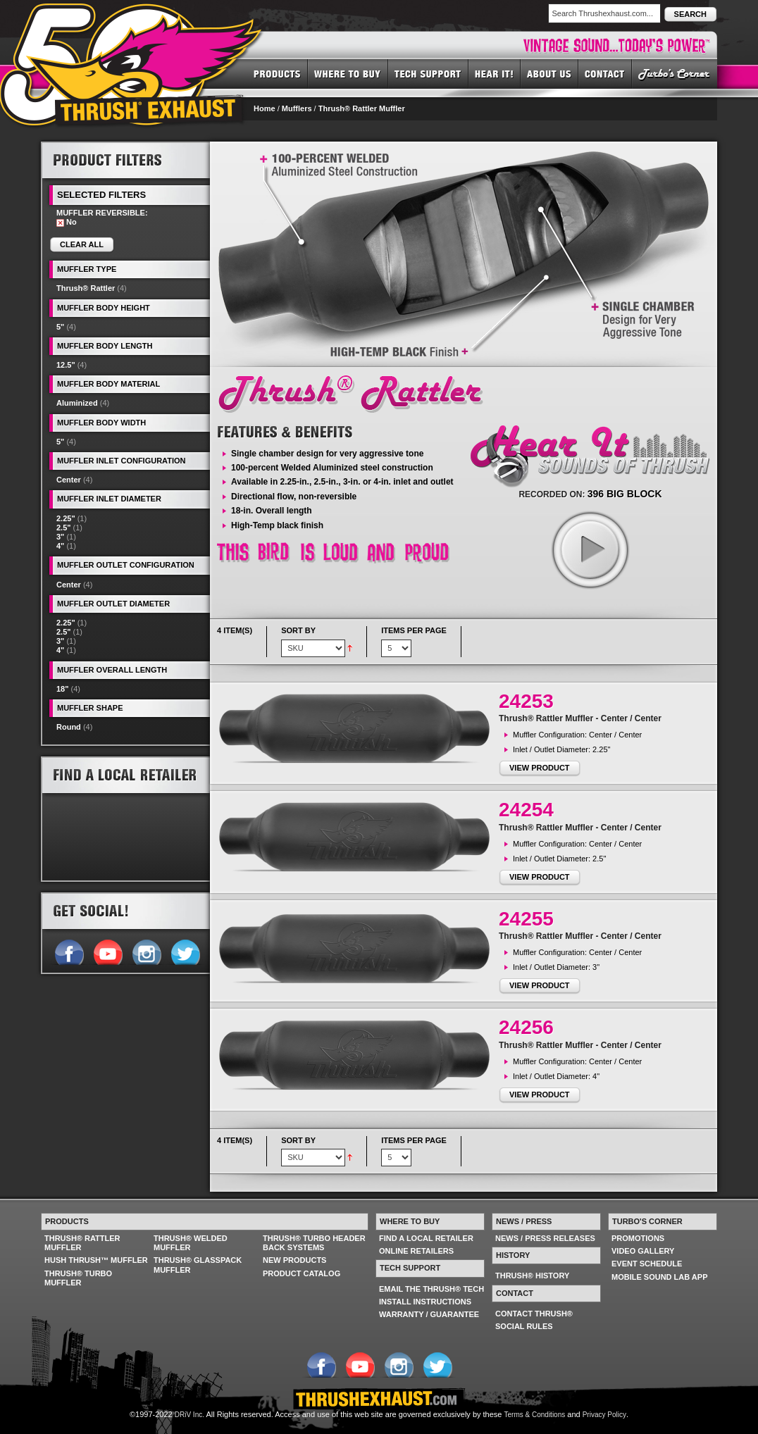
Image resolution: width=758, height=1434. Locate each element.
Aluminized (77, 403)
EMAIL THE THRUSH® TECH (431, 1289)
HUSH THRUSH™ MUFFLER (96, 1260)
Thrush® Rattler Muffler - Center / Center (580, 718)
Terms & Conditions (535, 1415)
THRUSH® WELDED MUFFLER (191, 1243)
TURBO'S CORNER (674, 73)
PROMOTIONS (637, 1238)
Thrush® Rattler (85, 288)
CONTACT (605, 73)
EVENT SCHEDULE (646, 1263)
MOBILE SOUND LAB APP (659, 1277)
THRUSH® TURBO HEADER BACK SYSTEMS (314, 1243)
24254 (526, 810)
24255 (526, 919)
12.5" (65, 365)
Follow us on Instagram (146, 951)
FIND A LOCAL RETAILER (426, 1238)
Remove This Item (60, 223)
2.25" (65, 518)
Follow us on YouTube (107, 951)
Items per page (414, 630)
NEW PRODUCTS (294, 1260)
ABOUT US (549, 73)
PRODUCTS (277, 73)
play (589, 549)
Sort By (298, 630)
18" (62, 689)
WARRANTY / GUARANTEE (429, 1314)
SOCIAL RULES (524, 1326)
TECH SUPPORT (428, 73)
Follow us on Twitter (185, 951)
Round (68, 727)
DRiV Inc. (189, 1415)
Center (68, 479)
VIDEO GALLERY (642, 1251)
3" (60, 536)
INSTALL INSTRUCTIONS (425, 1301)
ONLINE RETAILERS (416, 1251)
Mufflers (297, 108)
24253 (526, 701)
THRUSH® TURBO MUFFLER (78, 1278)
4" (60, 546)
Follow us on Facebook (68, 951)
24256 (526, 1027)
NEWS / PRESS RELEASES (545, 1238)
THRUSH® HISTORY (532, 1275)
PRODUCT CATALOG (301, 1273)
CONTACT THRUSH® (534, 1313)
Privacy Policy (604, 1415)
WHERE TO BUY (348, 73)
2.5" (63, 527)
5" (60, 327)
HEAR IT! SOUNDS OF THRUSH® (494, 73)
